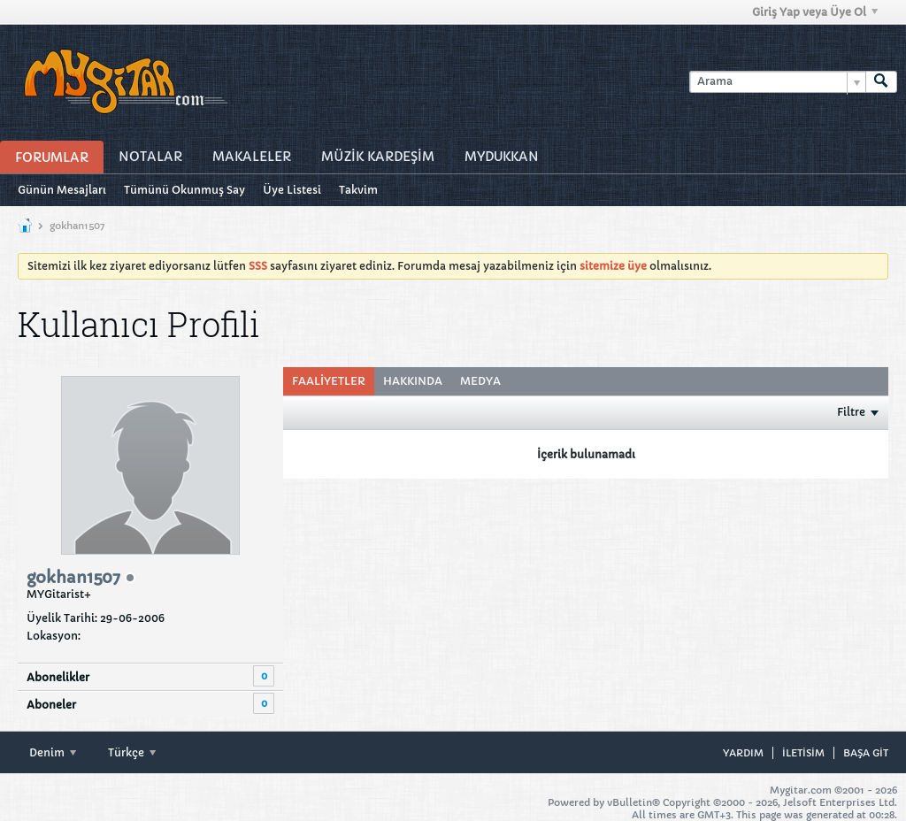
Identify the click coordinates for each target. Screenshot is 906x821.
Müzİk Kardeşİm (377, 157)
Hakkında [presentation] (412, 380)
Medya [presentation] (480, 380)
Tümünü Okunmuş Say (184, 189)
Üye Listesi (292, 189)
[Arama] (777, 82)
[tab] (328, 381)
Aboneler (51, 704)
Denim (52, 752)
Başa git (865, 753)
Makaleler (251, 157)
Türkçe (132, 752)
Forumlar (51, 157)
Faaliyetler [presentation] (328, 380)
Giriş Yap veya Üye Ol (815, 12)
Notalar (150, 157)
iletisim (803, 753)
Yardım (743, 753)
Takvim (358, 189)
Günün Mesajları (62, 189)
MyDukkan (502, 157)
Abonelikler (58, 677)
